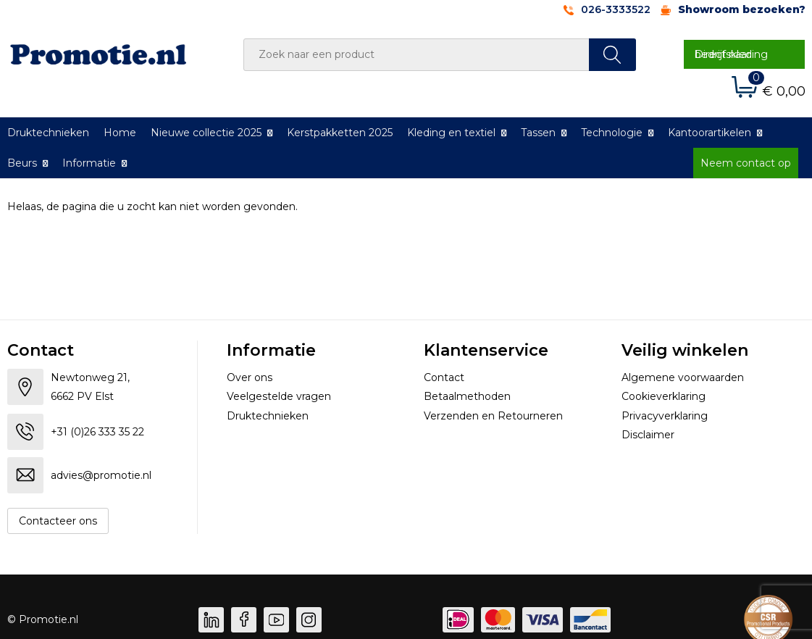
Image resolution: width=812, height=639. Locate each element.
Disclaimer (647, 434)
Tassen (538, 132)
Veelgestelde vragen (279, 396)
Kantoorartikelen (709, 132)
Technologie (612, 132)
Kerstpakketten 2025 (340, 132)
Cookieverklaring (663, 396)
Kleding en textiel (451, 132)
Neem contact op (745, 163)
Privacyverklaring (664, 415)
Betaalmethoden (467, 396)
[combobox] (416, 54)
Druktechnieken (268, 415)
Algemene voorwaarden (682, 377)
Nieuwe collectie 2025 (206, 132)
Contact (444, 377)
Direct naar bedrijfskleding (731, 54)
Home (120, 132)
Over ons (249, 377)
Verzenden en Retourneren (493, 415)
